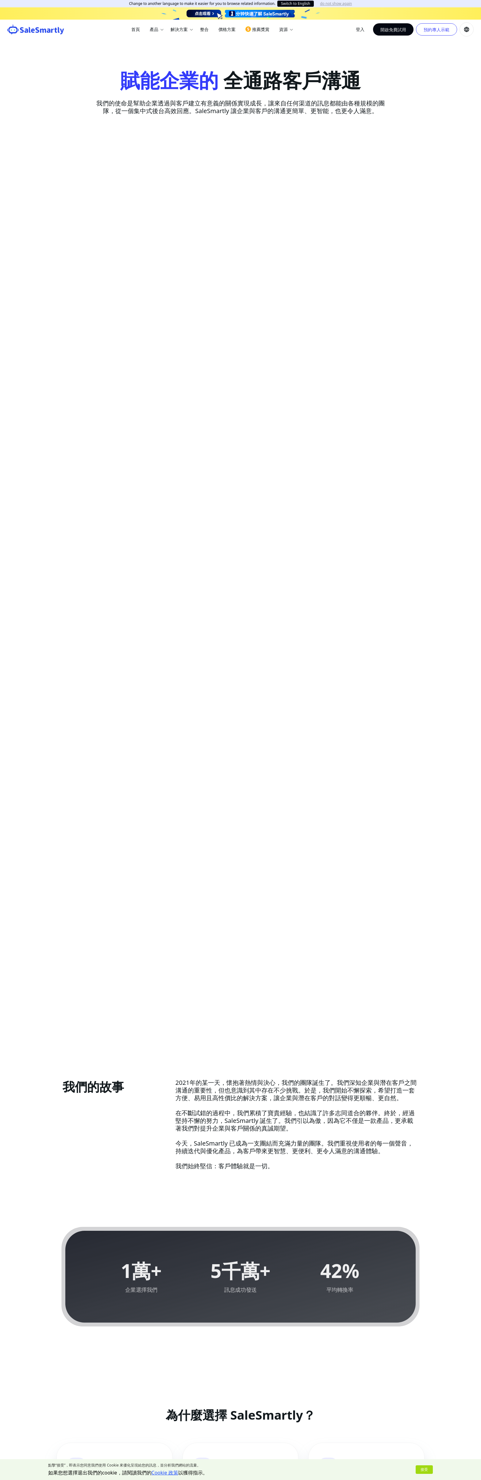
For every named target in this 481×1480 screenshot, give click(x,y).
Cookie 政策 (165, 1472)
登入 (360, 29)
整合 (204, 29)
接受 (424, 1469)
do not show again (336, 3)
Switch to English (295, 3)
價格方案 (227, 29)
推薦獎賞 (257, 29)
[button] (467, 29)
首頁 (135, 29)
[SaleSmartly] (35, 29)
